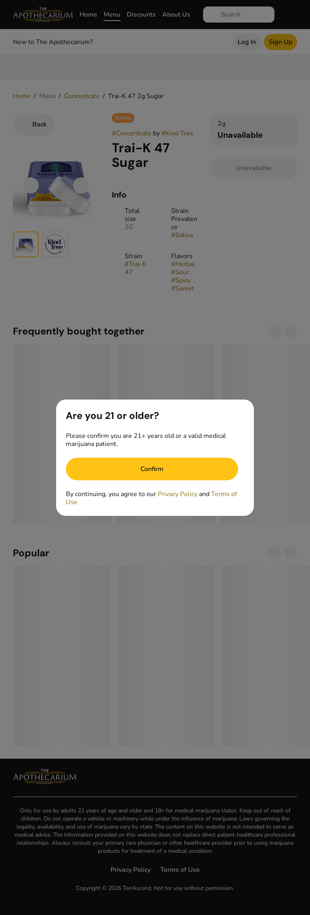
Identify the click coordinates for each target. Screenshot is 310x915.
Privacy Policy (177, 494)
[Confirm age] (152, 469)
